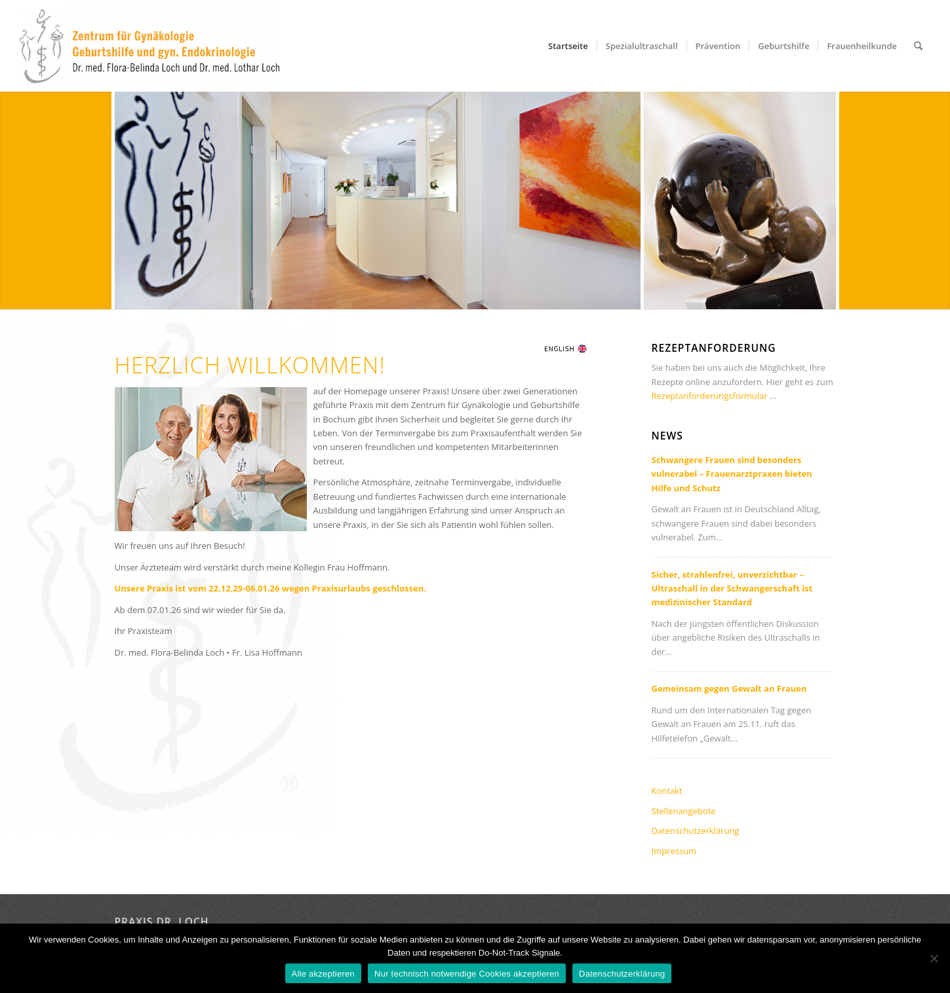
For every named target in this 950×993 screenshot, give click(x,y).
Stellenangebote (684, 811)
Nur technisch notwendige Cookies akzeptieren (466, 974)
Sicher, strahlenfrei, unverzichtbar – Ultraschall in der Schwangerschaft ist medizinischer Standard (732, 589)
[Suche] (918, 46)
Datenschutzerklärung (696, 830)
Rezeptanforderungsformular (710, 396)
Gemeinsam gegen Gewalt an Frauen (729, 688)
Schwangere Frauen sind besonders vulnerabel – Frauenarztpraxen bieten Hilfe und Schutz (732, 474)
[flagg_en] (566, 348)
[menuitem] (568, 46)
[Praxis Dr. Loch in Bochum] (149, 46)
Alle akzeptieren (323, 974)
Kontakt (667, 790)
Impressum (674, 851)
